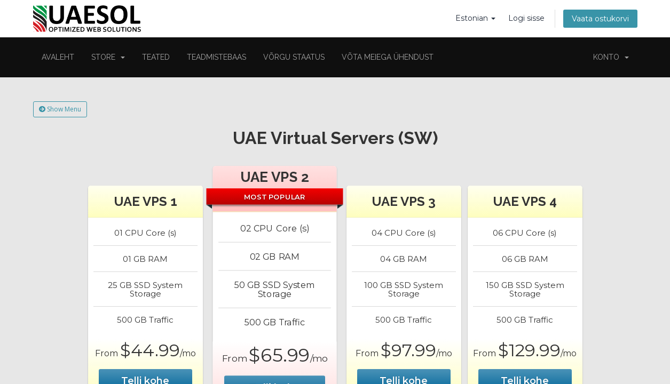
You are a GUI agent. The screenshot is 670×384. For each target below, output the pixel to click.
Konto (611, 57)
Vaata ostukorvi (600, 18)
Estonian (475, 18)
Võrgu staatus (294, 57)
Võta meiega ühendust (387, 57)
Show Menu (60, 109)
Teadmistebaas (216, 57)
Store (108, 57)
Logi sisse (526, 18)
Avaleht (58, 57)
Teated (156, 57)
